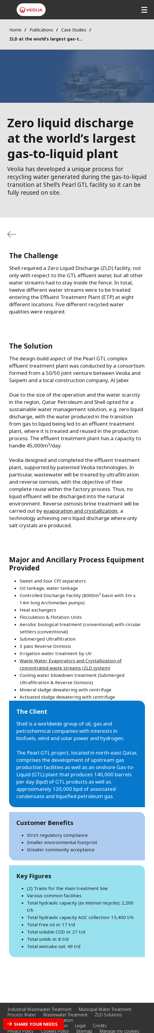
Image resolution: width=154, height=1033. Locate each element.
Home (15, 30)
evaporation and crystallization (80, 510)
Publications (41, 30)
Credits (100, 1025)
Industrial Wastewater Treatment (40, 1009)
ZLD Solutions (108, 1015)
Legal (80, 1025)
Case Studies (73, 30)
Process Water (22, 1015)
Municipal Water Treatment (105, 1009)
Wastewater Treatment (65, 1015)
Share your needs (36, 1024)
